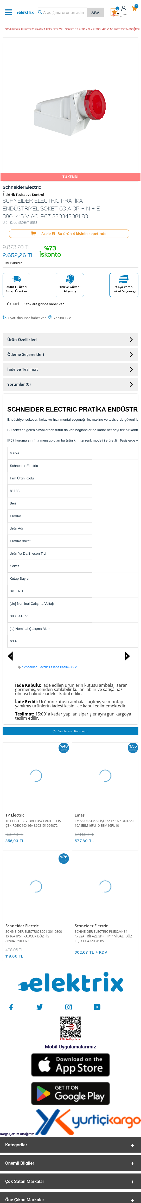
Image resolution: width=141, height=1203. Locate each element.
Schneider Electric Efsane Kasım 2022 (49, 667)
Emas (80, 815)
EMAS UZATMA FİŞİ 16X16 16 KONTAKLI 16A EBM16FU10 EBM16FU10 (105, 823)
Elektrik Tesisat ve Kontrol (23, 194)
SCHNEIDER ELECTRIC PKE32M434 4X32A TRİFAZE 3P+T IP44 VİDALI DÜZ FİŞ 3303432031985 (103, 936)
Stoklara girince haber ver (44, 304)
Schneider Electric (22, 925)
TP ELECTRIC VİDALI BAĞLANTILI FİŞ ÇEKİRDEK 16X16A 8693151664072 (33, 823)
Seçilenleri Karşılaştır (71, 731)
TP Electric (14, 815)
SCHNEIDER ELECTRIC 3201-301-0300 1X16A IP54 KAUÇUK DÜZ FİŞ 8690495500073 (33, 936)
